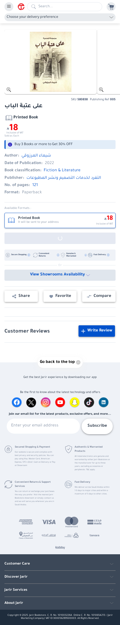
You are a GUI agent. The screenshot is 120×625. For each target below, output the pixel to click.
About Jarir (13, 603)
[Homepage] (22, 6)
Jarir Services (15, 590)
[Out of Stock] (60, 238)
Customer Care (17, 564)
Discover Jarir (16, 577)
